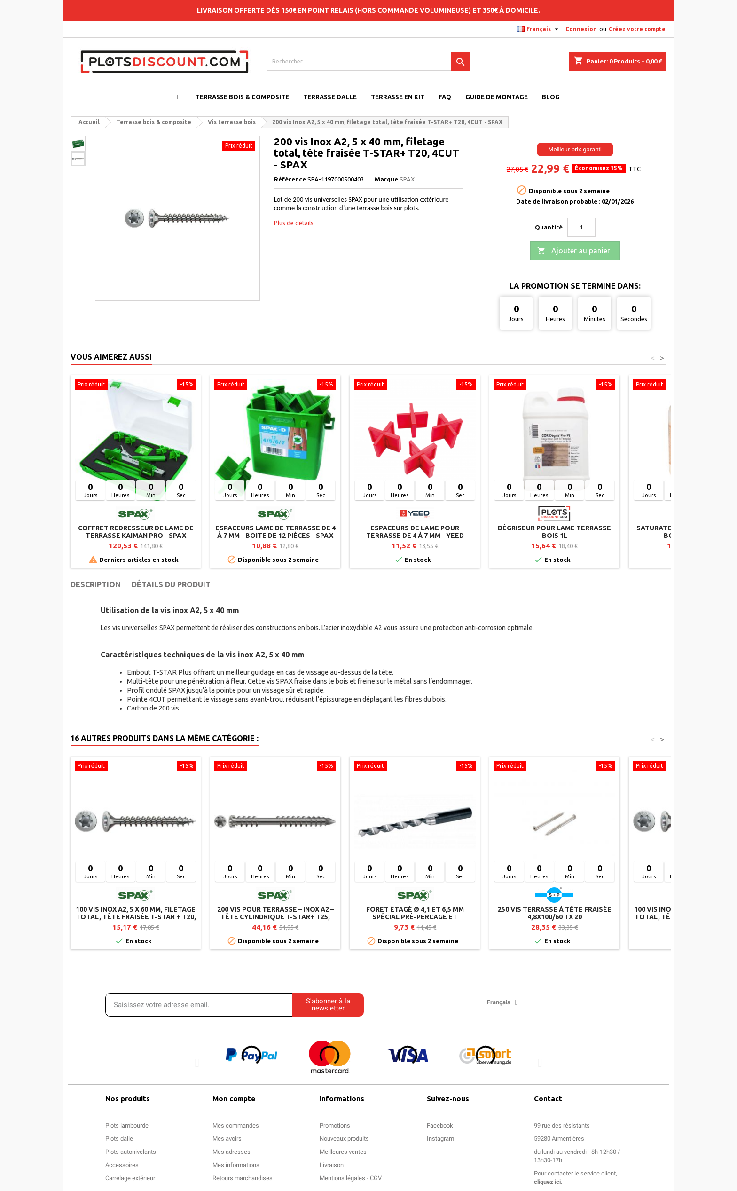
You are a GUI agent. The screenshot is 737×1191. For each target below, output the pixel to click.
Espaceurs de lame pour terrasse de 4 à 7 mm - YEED (415, 531)
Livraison (332, 1164)
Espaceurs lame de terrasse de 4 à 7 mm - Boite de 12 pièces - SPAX (275, 531)
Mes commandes (235, 1125)
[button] (197, 1062)
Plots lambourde (127, 1125)
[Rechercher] (368, 61)
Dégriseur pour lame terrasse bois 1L (554, 531)
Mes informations (235, 1164)
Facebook (440, 1125)
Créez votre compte (637, 29)
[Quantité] (581, 227)
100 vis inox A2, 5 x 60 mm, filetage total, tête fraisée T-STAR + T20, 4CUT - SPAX (136, 917)
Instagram (440, 1138)
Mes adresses (231, 1151)
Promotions (335, 1125)
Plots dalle (119, 1138)
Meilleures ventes (343, 1151)
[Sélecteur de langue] (539, 29)
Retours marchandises (242, 1178)
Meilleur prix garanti (575, 149)
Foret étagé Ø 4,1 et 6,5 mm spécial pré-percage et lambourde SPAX (415, 917)
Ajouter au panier (573, 251)
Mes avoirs (227, 1138)
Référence (290, 179)
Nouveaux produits (344, 1138)
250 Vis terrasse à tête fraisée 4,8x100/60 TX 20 (555, 913)
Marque (386, 179)
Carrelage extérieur (130, 1178)
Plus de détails (294, 223)
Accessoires (122, 1164)
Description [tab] (96, 584)
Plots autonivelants (130, 1151)
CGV (376, 1178)
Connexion (581, 29)
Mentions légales (342, 1178)
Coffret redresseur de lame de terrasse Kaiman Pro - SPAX (136, 531)
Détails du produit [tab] (171, 584)
